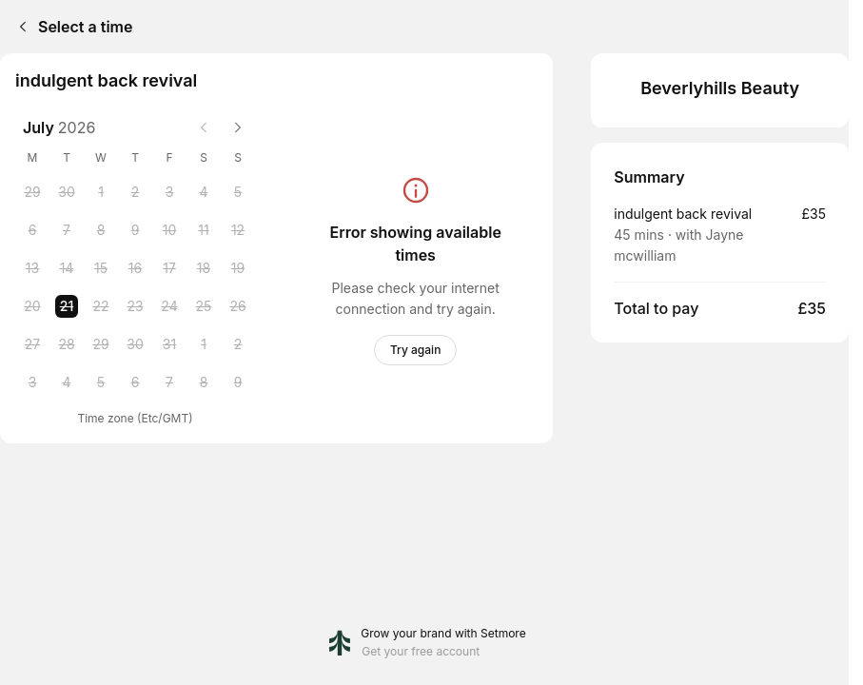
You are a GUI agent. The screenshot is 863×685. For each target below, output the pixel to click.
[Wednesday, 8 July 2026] (100, 230)
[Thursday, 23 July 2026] (135, 306)
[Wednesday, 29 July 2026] (100, 344)
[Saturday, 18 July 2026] (203, 268)
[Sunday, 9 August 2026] (237, 382)
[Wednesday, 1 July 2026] (100, 192)
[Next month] (238, 127)
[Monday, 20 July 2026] (32, 306)
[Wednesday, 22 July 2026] (100, 306)
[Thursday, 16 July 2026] (135, 268)
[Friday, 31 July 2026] (169, 344)
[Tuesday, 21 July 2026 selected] (66, 306)
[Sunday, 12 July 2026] (237, 230)
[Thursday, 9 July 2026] (135, 230)
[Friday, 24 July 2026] (169, 306)
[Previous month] (203, 127)
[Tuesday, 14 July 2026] (66, 268)
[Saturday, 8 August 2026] (203, 382)
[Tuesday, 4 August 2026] (66, 382)
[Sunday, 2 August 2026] (237, 344)
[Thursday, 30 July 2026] (135, 344)
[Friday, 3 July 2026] (169, 192)
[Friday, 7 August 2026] (169, 382)
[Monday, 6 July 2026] (32, 230)
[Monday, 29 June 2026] (32, 192)
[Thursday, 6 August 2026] (135, 382)
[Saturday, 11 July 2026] (203, 230)
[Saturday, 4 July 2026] (203, 192)
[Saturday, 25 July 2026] (203, 306)
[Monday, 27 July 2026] (32, 344)
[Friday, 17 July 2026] (169, 268)
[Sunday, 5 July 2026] (237, 192)
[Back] (19, 26)
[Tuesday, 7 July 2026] (66, 230)
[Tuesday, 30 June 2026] (66, 192)
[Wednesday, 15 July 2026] (100, 268)
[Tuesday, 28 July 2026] (66, 344)
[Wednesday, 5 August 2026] (100, 382)
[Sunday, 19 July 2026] (237, 268)
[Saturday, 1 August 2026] (203, 344)
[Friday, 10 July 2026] (169, 230)
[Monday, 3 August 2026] (32, 382)
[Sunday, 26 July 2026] (237, 306)
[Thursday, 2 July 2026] (135, 192)
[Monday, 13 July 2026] (32, 268)
